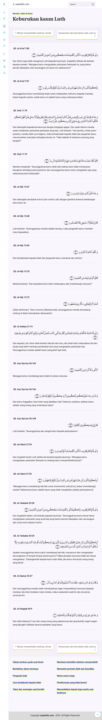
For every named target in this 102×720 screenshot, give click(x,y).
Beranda (16, 13)
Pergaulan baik (20, 676)
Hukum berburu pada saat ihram (28, 662)
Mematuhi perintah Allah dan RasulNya (75, 669)
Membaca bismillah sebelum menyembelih (77, 662)
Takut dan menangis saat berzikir (28, 689)
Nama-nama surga (66, 676)
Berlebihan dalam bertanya (25, 669)
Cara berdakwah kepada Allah (27, 682)
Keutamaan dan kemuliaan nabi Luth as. (77, 34)
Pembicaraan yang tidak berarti (72, 682)
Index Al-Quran (27, 13)
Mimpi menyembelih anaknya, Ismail (32, 33)
